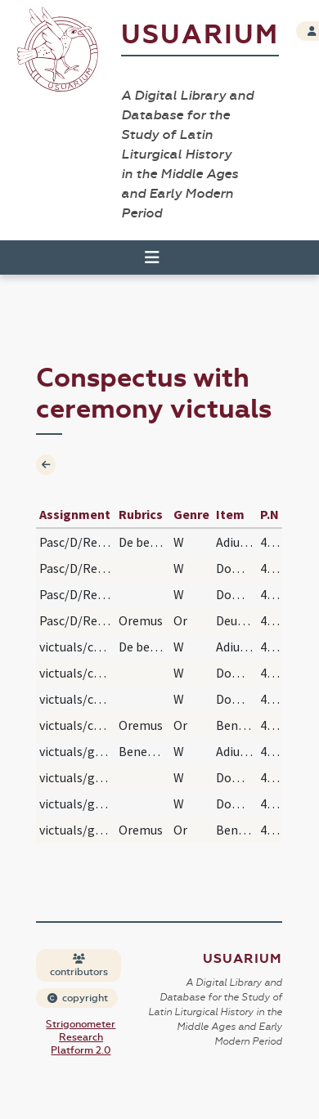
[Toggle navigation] (152, 257)
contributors (79, 966)
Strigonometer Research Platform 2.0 (80, 1037)
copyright (77, 998)
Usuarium (200, 35)
